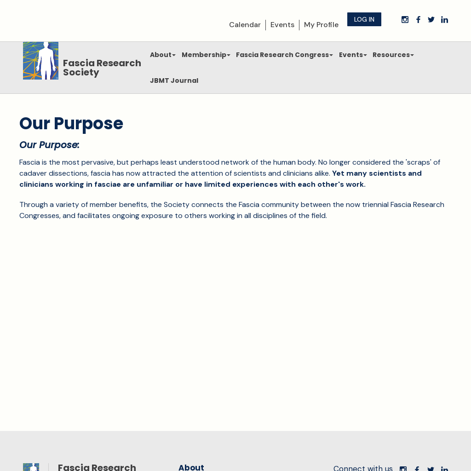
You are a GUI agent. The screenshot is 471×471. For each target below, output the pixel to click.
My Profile (321, 24)
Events (282, 24)
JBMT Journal (174, 80)
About (163, 54)
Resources (393, 54)
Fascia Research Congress (284, 54)
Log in (364, 19)
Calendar (245, 24)
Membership (206, 54)
